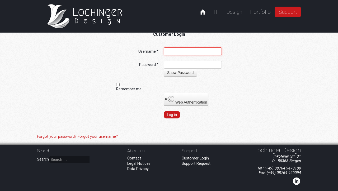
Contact (134, 158)
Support (288, 12)
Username (148, 51)
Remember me (129, 89)
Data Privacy (138, 169)
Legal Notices (139, 163)
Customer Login (195, 158)
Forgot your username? (98, 136)
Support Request (196, 163)
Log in (172, 115)
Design (234, 12)
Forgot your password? (57, 136)
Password (148, 65)
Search (43, 159)
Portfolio (260, 12)
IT (216, 12)
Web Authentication (186, 99)
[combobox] (69, 159)
